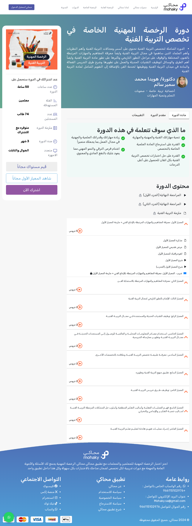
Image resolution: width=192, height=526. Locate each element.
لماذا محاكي (123, 7)
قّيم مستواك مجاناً (31, 166)
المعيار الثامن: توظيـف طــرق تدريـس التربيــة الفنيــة (157, 390)
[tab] (128, 227)
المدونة (64, 7)
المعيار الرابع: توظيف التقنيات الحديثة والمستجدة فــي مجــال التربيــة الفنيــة (144, 316)
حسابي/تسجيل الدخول (21, 7)
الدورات (75, 7)
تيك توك (50, 503)
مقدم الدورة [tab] (158, 115)
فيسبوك (50, 486)
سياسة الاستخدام (110, 492)
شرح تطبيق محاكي (110, 509)
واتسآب (51, 509)
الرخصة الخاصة (89, 7)
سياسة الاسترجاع (110, 503)
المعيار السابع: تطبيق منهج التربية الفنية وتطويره (159, 372)
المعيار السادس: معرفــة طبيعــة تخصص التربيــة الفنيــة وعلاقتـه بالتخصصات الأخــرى (139, 354)
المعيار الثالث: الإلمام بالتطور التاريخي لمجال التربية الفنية (155, 298)
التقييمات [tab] (138, 115)
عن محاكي (115, 486)
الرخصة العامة (107, 7)
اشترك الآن (31, 190)
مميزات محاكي (140, 7)
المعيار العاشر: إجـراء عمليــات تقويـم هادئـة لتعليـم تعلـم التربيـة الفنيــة (146, 428)
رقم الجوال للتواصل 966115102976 (162, 506)
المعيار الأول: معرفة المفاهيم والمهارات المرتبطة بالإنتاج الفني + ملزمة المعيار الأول (142, 222)
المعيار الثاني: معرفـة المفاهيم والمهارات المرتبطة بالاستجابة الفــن (150, 281)
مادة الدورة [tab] (179, 115)
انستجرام (49, 497)
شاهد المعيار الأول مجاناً (31, 178)
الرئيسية (154, 7)
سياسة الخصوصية (110, 497)
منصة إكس (49, 492)
